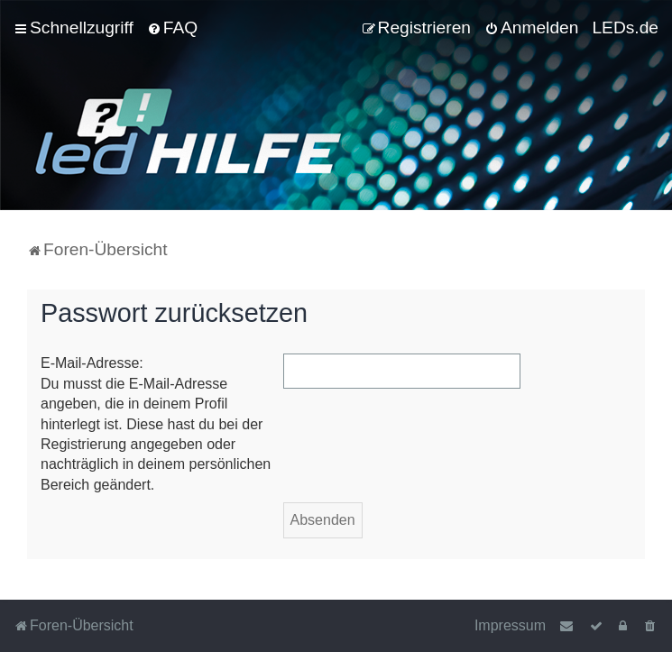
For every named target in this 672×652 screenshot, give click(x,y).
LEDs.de (625, 27)
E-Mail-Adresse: (92, 363)
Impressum (510, 625)
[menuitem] (172, 28)
